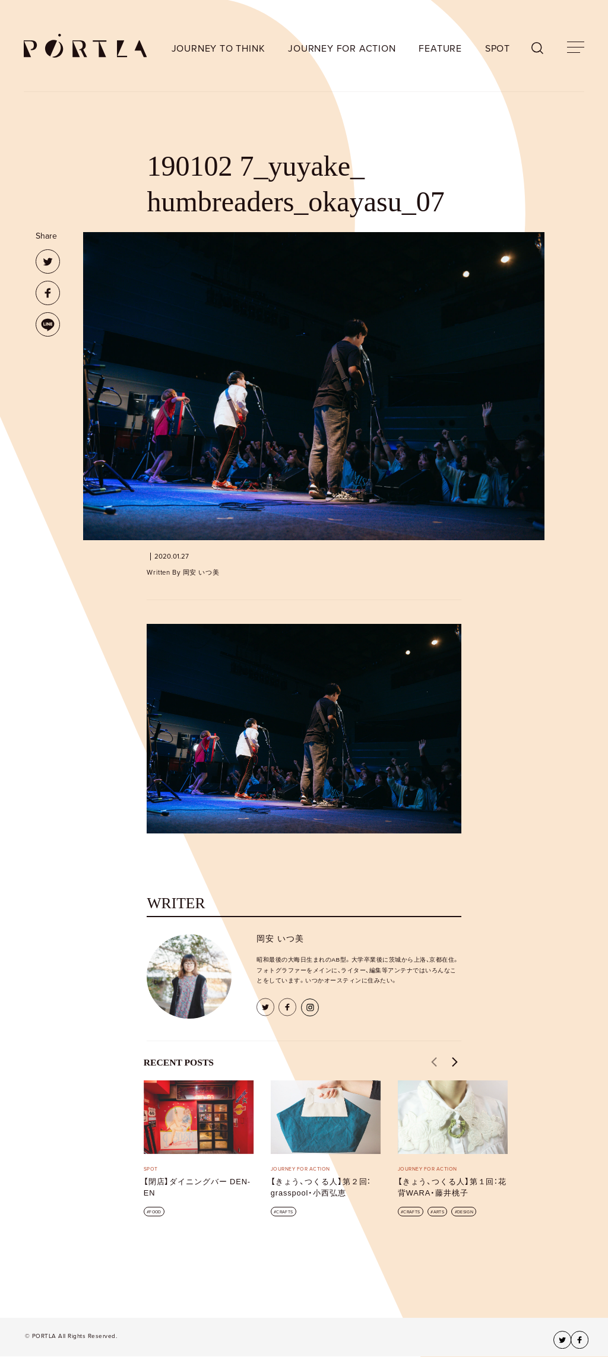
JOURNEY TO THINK (218, 49)
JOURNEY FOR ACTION (341, 49)
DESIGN (465, 1212)
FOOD (155, 1212)
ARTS (438, 1212)
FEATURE (440, 49)
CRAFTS (284, 1212)
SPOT (497, 49)
